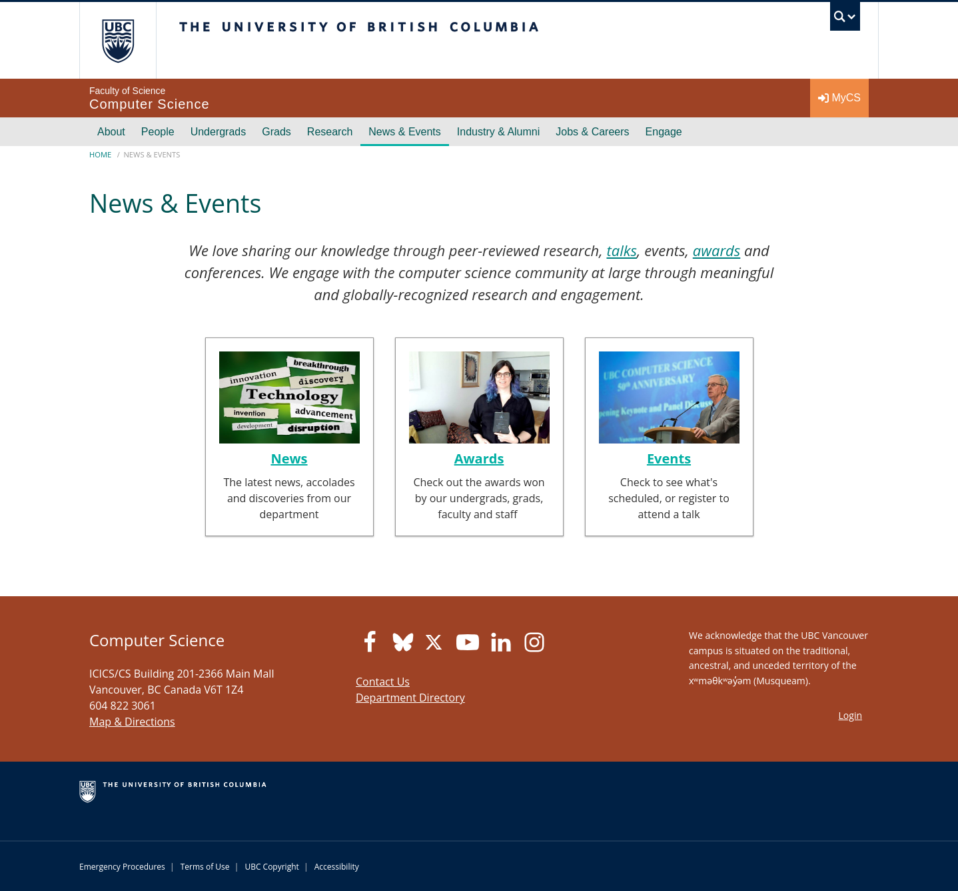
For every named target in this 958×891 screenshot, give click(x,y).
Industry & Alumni (498, 131)
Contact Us (383, 681)
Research (329, 131)
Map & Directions (132, 721)
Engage (664, 131)
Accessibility (336, 866)
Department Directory (410, 697)
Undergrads (218, 131)
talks (621, 250)
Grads (276, 131)
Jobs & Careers (592, 131)
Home (100, 154)
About (111, 131)
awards (717, 250)
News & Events (404, 131)
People (158, 131)
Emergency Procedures (122, 866)
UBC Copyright (271, 866)
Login (850, 715)
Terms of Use (205, 866)
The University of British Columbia (117, 40)
